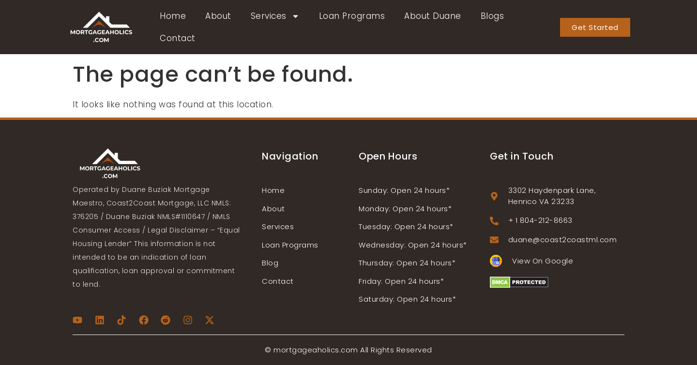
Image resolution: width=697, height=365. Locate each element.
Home (173, 16)
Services (275, 16)
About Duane (432, 16)
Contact (178, 38)
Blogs (492, 16)
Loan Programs (352, 16)
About (218, 16)
